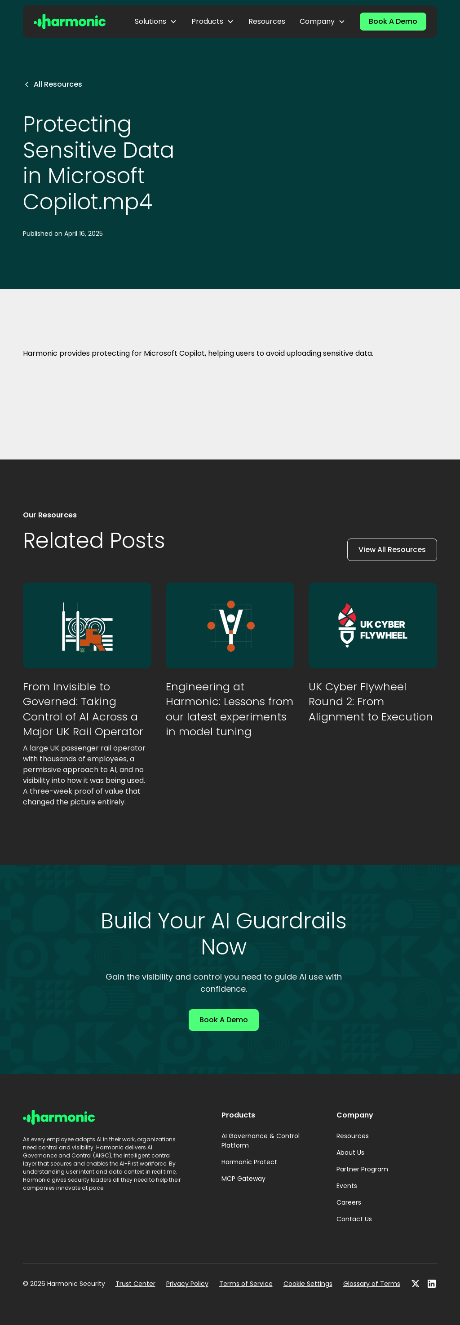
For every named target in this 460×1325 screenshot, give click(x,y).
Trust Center (135, 1283)
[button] (156, 22)
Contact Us (354, 1219)
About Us (350, 1152)
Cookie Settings (307, 1283)
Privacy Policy (187, 1283)
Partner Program (362, 1169)
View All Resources (392, 549)
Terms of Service (246, 1283)
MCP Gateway (243, 1178)
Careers (348, 1202)
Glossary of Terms (371, 1283)
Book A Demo (393, 21)
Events (346, 1185)
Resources (266, 21)
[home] (70, 21)
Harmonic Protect (249, 1161)
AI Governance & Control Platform (260, 1140)
